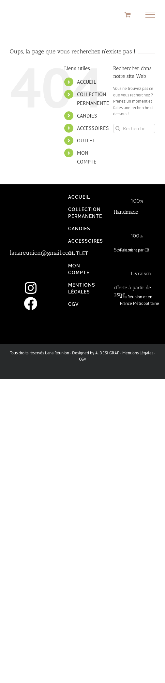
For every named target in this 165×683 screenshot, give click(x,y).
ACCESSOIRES (93, 128)
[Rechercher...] (134, 128)
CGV (82, 359)
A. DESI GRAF (107, 353)
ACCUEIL (86, 81)
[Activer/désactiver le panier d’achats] (128, 14)
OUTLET (86, 140)
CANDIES (87, 115)
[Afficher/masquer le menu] (150, 15)
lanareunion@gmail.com (41, 252)
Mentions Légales (137, 353)
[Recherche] (118, 128)
